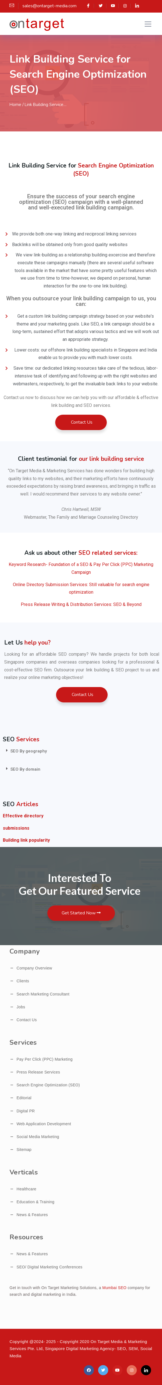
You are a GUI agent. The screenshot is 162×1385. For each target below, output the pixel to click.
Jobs (21, 1007)
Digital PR (26, 1111)
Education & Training (35, 1202)
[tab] (81, 751)
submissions (16, 828)
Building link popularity (26, 840)
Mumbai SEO (114, 1287)
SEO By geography (28, 751)
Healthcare (26, 1189)
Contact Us (27, 1020)
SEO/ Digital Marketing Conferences (49, 1267)
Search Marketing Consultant (43, 994)
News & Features (32, 1214)
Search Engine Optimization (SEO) (48, 1085)
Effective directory (23, 815)
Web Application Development (44, 1124)
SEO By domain (25, 769)
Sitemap (24, 1149)
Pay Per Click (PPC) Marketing (45, 1059)
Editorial (24, 1098)
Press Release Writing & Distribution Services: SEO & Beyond (81, 604)
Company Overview (34, 968)
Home (15, 104)
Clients (23, 981)
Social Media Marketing (38, 1136)
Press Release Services (38, 1072)
